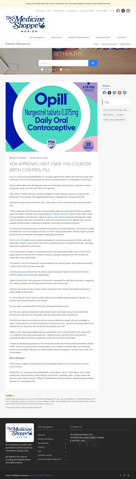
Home (96, 44)
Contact (121, 37)
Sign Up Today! (102, 11)
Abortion (120, 115)
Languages (39, 11)
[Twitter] (124, 475)
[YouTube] (128, 475)
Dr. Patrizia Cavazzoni (59, 214)
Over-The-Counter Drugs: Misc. (116, 110)
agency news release (56, 217)
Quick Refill (72, 11)
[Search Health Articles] (63, 63)
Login (112, 11)
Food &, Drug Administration (114, 120)
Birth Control (108, 115)
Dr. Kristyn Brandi (17, 298)
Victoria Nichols (84, 252)
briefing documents (19, 272)
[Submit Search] (92, 63)
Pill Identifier (59, 11)
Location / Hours (87, 11)
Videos (65, 69)
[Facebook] (120, 475)
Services (56, 37)
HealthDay (23, 407)
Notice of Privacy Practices (49, 459)
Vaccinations (103, 37)
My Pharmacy (37, 37)
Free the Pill (18, 240)
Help (49, 11)
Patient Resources (78, 37)
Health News (48, 69)
